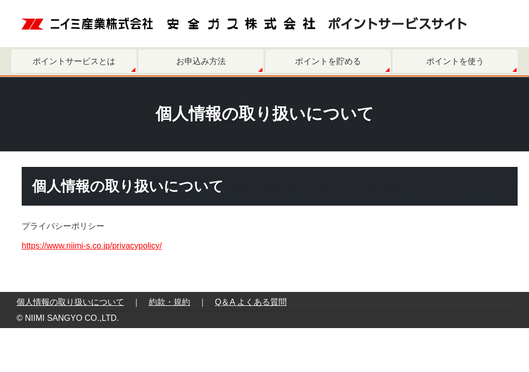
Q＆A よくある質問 (251, 302)
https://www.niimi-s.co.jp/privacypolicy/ (92, 245)
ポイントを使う (455, 61)
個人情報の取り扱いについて (70, 302)
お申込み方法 (201, 61)
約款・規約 (169, 302)
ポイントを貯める (328, 61)
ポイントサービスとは (74, 61)
